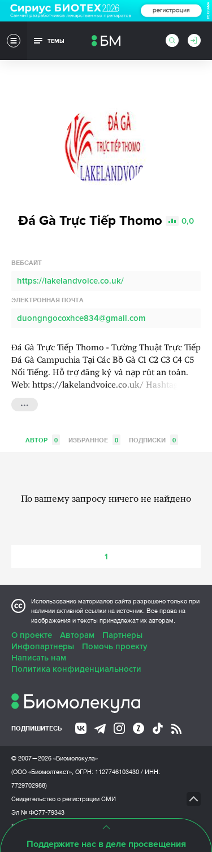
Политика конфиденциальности (76, 669)
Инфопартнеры (42, 646)
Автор (42, 439)
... (24, 403)
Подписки (153, 439)
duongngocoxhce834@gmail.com (81, 318)
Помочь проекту (115, 646)
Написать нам (38, 658)
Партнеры (122, 635)
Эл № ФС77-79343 (37, 812)
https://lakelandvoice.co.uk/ (70, 281)
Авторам (77, 635)
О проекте (31, 635)
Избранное (94, 439)
